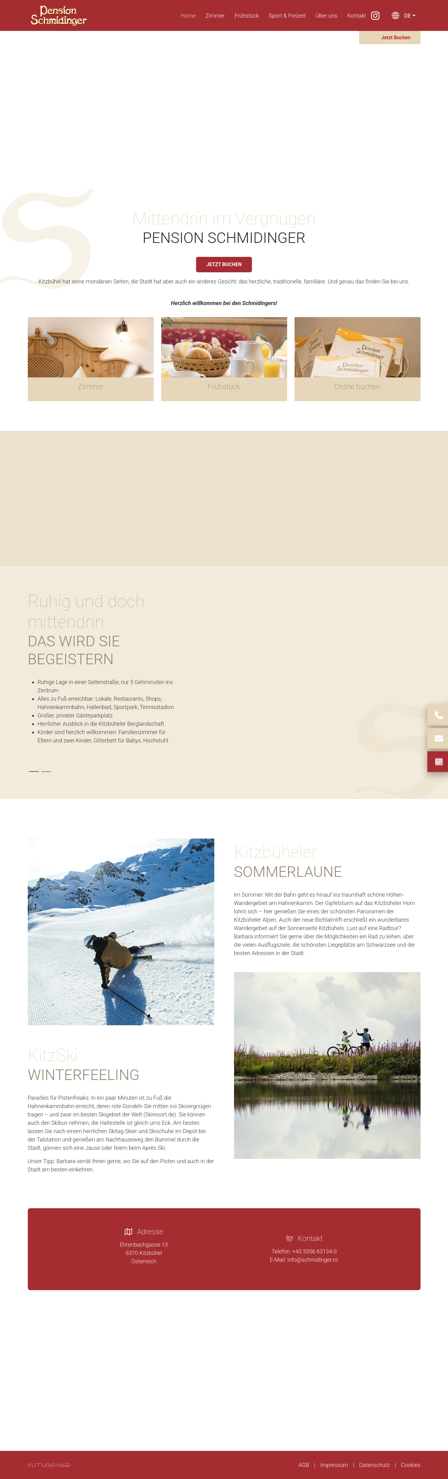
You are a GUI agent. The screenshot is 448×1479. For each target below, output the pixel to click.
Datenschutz (374, 1465)
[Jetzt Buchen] (390, 37)
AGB (304, 1465)
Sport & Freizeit (287, 15)
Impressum (334, 1465)
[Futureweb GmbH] (49, 1465)
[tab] (34, 771)
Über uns (326, 15)
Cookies (410, 1465)
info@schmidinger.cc (313, 1259)
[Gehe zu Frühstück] (224, 359)
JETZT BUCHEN (223, 264)
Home (188, 15)
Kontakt (356, 15)
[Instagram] (375, 15)
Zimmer (215, 15)
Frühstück (247, 15)
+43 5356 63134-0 (314, 1251)
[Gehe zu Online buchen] (358, 359)
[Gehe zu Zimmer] (91, 359)
